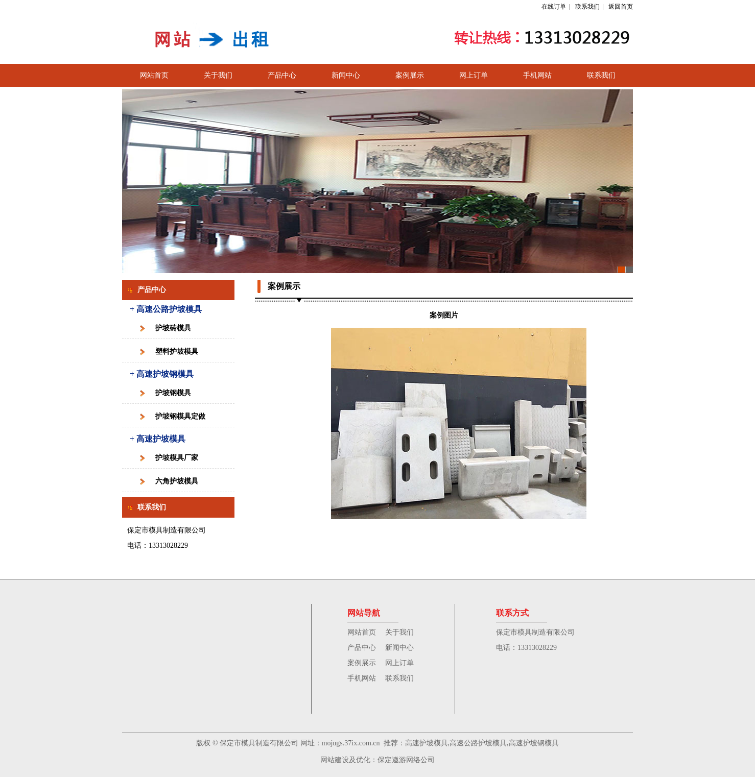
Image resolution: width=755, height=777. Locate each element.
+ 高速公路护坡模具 (166, 309)
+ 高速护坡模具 (157, 438)
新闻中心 (346, 75)
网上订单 (473, 75)
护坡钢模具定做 (180, 416)
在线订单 (553, 6)
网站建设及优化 (345, 760)
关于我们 (218, 75)
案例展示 (409, 75)
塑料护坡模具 (176, 351)
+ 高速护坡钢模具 (162, 374)
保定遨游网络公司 (406, 760)
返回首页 (620, 6)
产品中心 (282, 75)
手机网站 (537, 75)
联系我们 (587, 6)
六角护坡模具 (176, 481)
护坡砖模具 (173, 328)
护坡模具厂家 (176, 458)
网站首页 (154, 75)
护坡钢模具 (173, 393)
